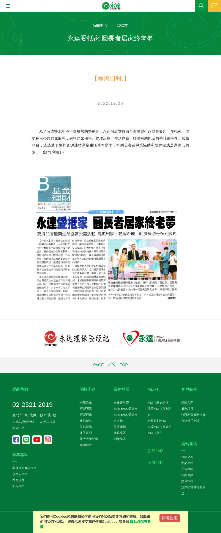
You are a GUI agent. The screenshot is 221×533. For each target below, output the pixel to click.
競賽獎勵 (120, 427)
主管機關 (187, 469)
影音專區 (18, 486)
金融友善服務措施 (193, 414)
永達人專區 (19, 474)
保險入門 (187, 402)
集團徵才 (86, 445)
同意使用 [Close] (169, 518)
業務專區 (201, 6)
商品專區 (187, 463)
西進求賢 (18, 480)
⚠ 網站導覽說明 (23, 422)
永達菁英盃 (121, 402)
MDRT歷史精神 (158, 402)
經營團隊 (86, 408)
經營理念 (86, 414)
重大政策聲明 (89, 439)
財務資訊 (86, 427)
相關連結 (187, 475)
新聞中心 (100, 25)
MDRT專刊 (155, 433)
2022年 (123, 25)
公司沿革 (86, 402)
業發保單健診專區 (24, 468)
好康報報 (187, 481)
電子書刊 (86, 433)
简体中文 (18, 428)
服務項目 (187, 408)
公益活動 (155, 462)
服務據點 (86, 420)
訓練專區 (120, 439)
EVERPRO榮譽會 (125, 408)
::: (1, 14)
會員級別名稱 (157, 420)
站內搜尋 (47, 422)
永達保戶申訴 (190, 420)
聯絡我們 (214, 6)
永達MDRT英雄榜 (159, 427)
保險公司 (187, 457)
